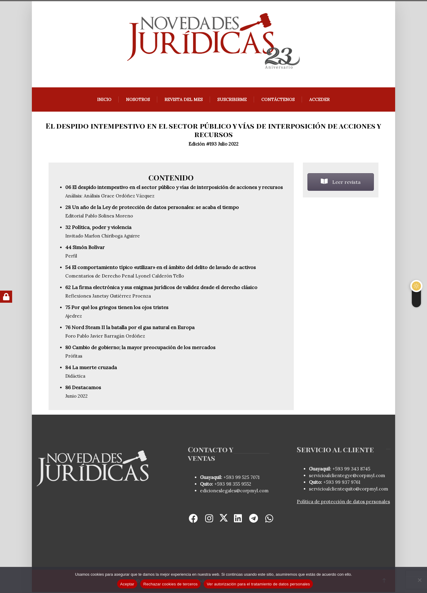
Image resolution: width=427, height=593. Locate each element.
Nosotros (138, 100)
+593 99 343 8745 (351, 470)
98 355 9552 (238, 485)
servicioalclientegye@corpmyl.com (347, 476)
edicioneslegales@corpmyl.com (234, 491)
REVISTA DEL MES (184, 100)
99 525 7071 (247, 478)
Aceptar (127, 584)
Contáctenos (278, 100)
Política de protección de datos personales (343, 502)
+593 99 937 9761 (341, 483)
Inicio (104, 100)
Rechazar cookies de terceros (170, 584)
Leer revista (341, 183)
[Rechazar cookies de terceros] (419, 580)
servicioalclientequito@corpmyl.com (348, 490)
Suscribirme (232, 100)
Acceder (320, 100)
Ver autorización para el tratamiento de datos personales (258, 584)
